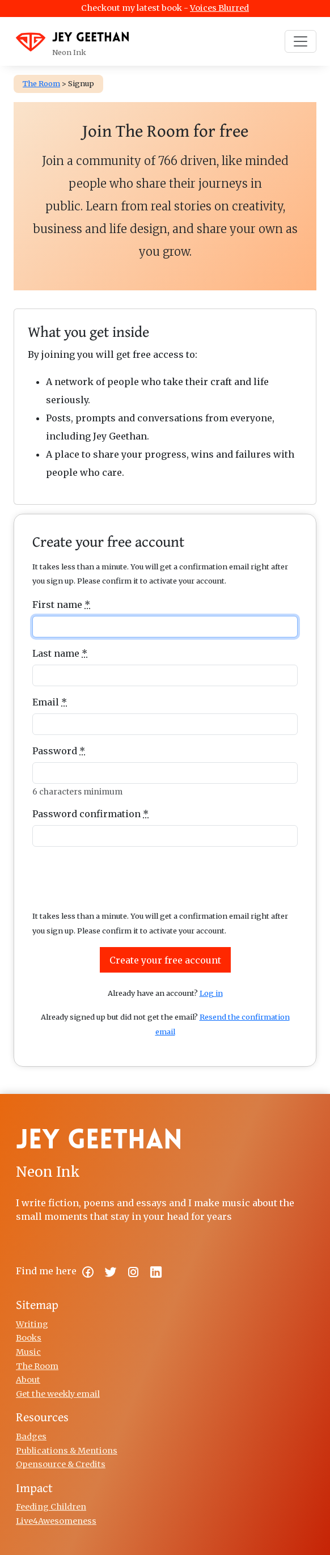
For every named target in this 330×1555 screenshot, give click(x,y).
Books (28, 1338)
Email (49, 702)
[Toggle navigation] (300, 41)
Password (58, 751)
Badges (31, 1436)
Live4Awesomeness (56, 1521)
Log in (211, 993)
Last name (59, 653)
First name (61, 604)
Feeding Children (51, 1507)
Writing (32, 1324)
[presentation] (165, 878)
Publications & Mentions (66, 1451)
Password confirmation (90, 813)
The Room (37, 1366)
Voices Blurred (219, 8)
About (28, 1380)
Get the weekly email (58, 1394)
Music (28, 1352)
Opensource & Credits (60, 1464)
